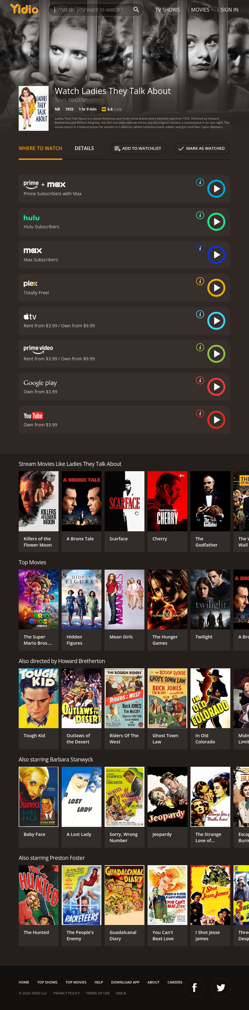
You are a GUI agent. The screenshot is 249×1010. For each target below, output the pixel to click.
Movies (200, 9)
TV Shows (167, 9)
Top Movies (76, 982)
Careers (174, 982)
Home (24, 982)
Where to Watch (40, 148)
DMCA (121, 993)
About (153, 982)
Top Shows (47, 982)
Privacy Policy (67, 993)
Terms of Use (98, 993)
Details (84, 148)
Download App (125, 982)
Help (99, 982)
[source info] (199, 182)
